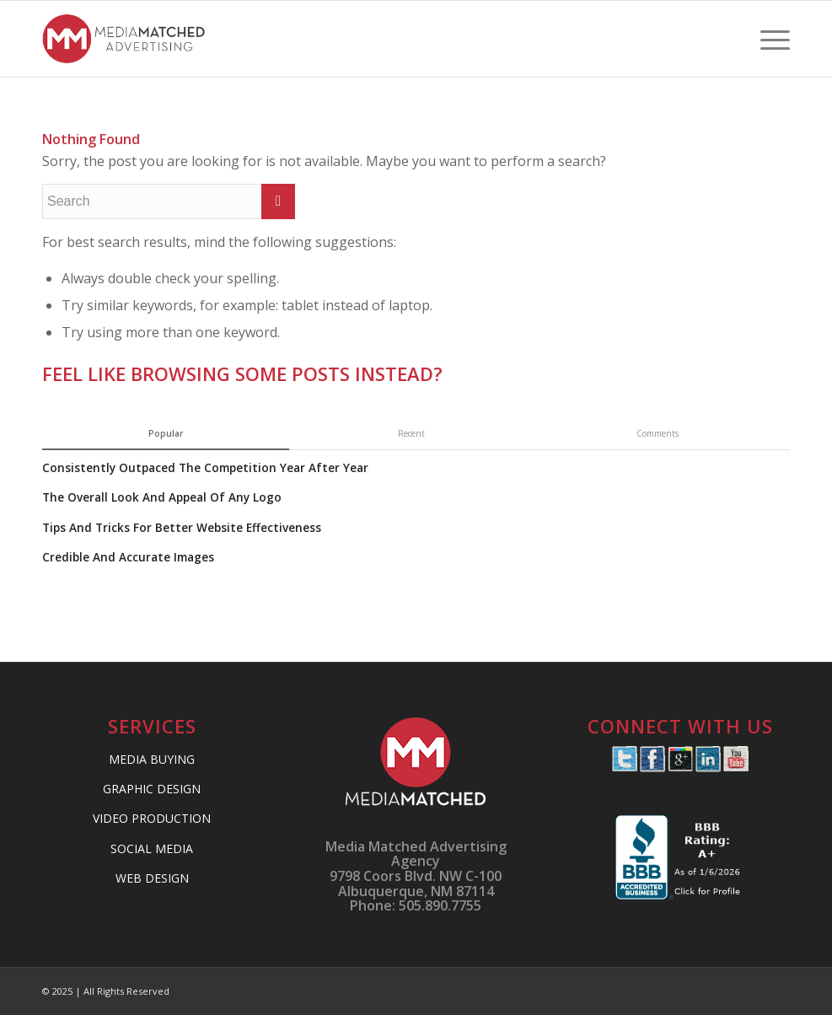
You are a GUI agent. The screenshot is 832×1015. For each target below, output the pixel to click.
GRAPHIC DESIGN (152, 789)
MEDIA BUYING (152, 759)
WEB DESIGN (152, 878)
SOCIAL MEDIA (151, 848)
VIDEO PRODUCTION (152, 818)
